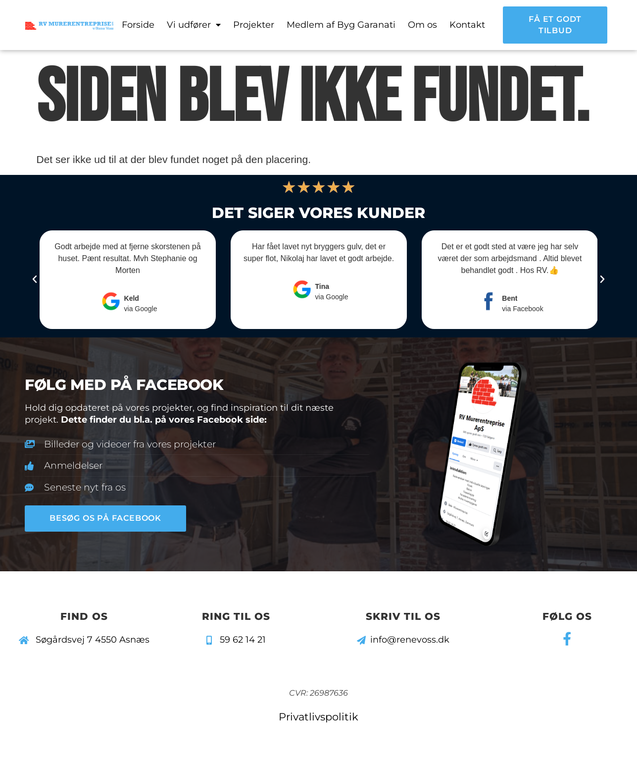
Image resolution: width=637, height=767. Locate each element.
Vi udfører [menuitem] (194, 24)
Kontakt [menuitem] (467, 24)
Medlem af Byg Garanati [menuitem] (341, 24)
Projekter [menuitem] (253, 24)
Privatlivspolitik (318, 717)
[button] (35, 279)
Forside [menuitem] (138, 24)
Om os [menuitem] (422, 24)
